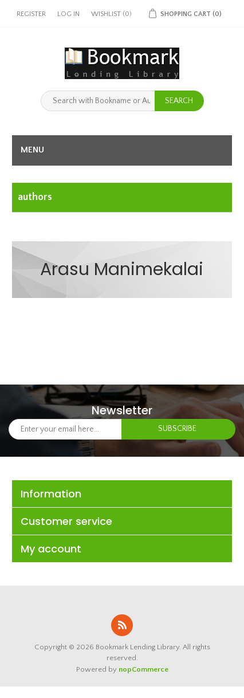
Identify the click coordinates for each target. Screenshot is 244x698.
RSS (122, 625)
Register (31, 14)
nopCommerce (143, 669)
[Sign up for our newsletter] (65, 429)
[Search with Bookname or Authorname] (98, 101)
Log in (68, 14)
